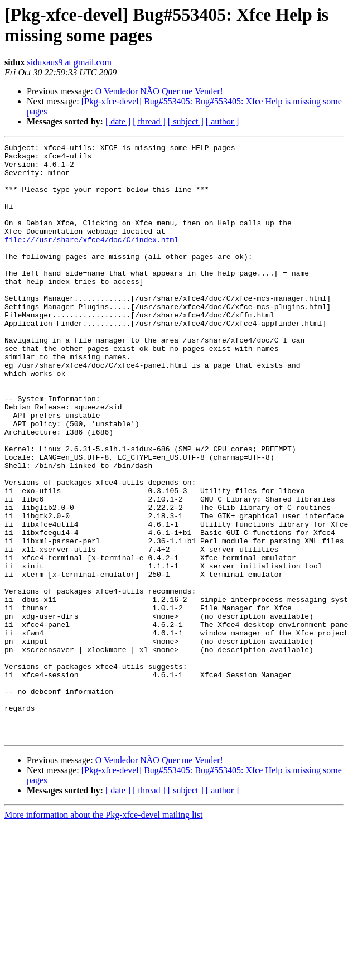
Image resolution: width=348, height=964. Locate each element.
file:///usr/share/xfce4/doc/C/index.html (91, 259)
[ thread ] (149, 121)
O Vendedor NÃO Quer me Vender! (159, 91)
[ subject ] (186, 121)
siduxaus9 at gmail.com (69, 62)
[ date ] (117, 121)
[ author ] (222, 121)
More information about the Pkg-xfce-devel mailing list (103, 933)
